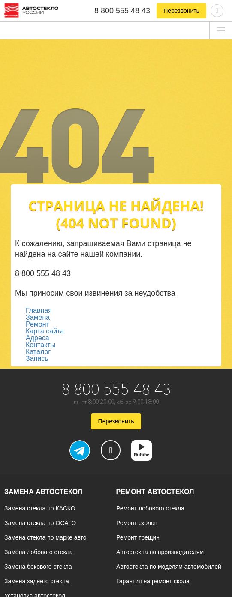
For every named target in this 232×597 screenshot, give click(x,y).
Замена (38, 317)
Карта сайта (45, 331)
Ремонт (37, 324)
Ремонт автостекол (155, 491)
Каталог (38, 351)
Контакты (40, 344)
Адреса (37, 338)
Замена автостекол (43, 491)
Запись (37, 358)
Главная (39, 310)
